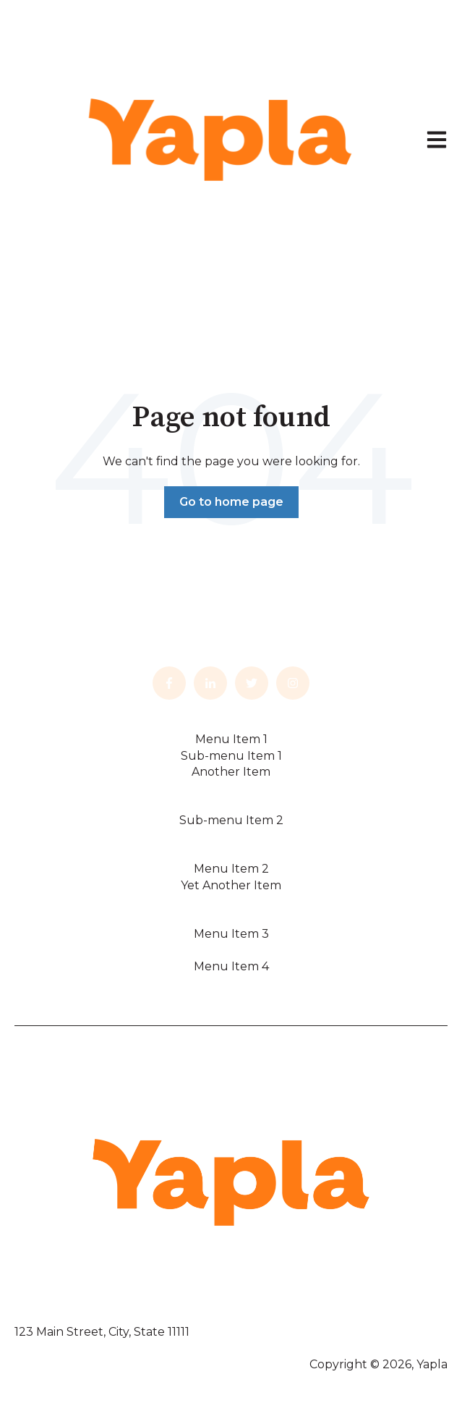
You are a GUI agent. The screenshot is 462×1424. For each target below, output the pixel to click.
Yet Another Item (231, 885)
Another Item (231, 772)
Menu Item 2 (231, 869)
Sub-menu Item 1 (231, 756)
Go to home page (231, 502)
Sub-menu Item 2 (231, 820)
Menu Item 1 (231, 739)
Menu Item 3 (231, 934)
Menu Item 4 (231, 966)
